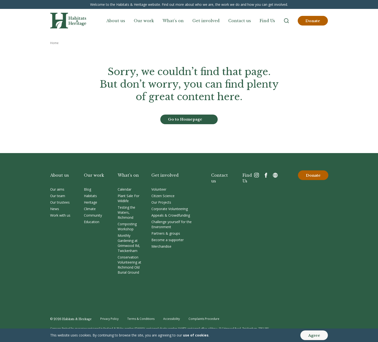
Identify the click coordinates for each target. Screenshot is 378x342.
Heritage (90, 202)
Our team (57, 196)
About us (115, 20)
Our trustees (60, 202)
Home (54, 43)
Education (91, 221)
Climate (90, 208)
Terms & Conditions (141, 319)
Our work (144, 20)
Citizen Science (163, 196)
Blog (87, 189)
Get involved (206, 20)
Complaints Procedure (204, 319)
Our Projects (161, 202)
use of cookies (196, 335)
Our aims (57, 189)
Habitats (90, 196)
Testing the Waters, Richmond (126, 212)
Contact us (239, 20)
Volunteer (158, 189)
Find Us (267, 20)
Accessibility (171, 319)
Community (93, 215)
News (54, 208)
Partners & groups (165, 233)
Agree (314, 335)
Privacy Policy (109, 319)
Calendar (124, 189)
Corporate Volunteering (169, 208)
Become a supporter (167, 240)
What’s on (173, 20)
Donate (312, 21)
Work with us (60, 215)
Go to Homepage (185, 119)
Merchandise (161, 246)
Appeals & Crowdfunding (170, 215)
